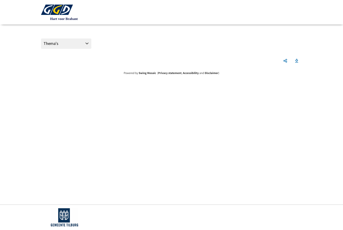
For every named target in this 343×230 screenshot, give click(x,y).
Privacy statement (169, 73)
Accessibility (191, 73)
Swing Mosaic (147, 73)
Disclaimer (211, 73)
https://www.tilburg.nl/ (64, 217)
